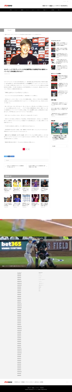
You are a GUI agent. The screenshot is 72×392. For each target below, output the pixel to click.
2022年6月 (19, 360)
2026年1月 (19, 279)
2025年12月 (19, 281)
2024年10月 (19, 307)
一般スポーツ (41, 283)
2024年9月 (19, 309)
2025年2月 (19, 300)
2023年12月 (19, 326)
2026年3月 (19, 275)
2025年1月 (19, 302)
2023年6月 (19, 337)
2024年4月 (19, 319)
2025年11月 (19, 283)
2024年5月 (19, 317)
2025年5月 (19, 294)
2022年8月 (19, 356)
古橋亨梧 (30, 83)
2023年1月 (19, 347)
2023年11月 (19, 328)
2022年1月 (19, 369)
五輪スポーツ (41, 285)
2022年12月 (19, 349)
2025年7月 (19, 290)
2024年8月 (19, 311)
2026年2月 (19, 277)
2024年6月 (19, 315)
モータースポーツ (42, 279)
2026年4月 (19, 273)
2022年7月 (19, 358)
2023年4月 (19, 341)
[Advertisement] (36, 20)
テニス (40, 277)
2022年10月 (19, 352)
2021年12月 (19, 371)
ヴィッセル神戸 (30, 109)
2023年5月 (19, 339)
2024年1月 (19, 324)
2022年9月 (19, 354)
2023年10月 (19, 330)
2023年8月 (19, 334)
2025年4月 (19, 296)
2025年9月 (19, 287)
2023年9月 (19, 332)
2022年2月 (19, 367)
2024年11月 (19, 305)
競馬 (39, 288)
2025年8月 (19, 288)
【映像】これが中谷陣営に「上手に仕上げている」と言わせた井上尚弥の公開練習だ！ (61, 44)
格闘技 (40, 287)
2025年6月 (19, 292)
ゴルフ (40, 273)
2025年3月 (19, 298)
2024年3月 (19, 320)
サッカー (10, 30)
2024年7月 (19, 313)
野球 (39, 290)
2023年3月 (19, 343)
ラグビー (40, 281)
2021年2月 (19, 373)
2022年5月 (19, 362)
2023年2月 (19, 345)
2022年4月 (19, 364)
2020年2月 (19, 375)
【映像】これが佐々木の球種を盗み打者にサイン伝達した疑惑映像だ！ (61, 49)
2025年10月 (19, 285)
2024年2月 (19, 322)
